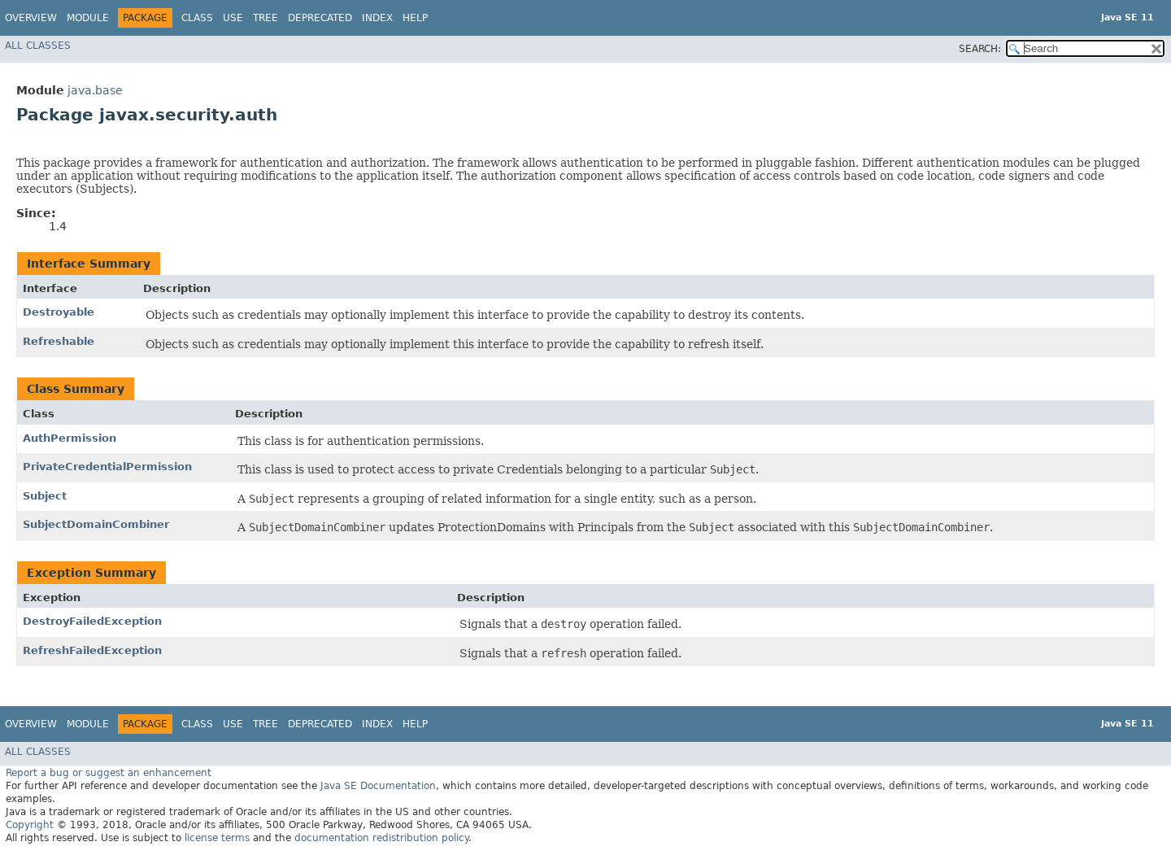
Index (377, 18)
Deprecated (320, 18)
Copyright (30, 825)
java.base (95, 90)
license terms (217, 838)
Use (233, 18)
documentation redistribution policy (381, 838)
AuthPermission (69, 438)
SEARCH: (980, 49)
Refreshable (58, 341)
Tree (265, 18)
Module (88, 18)
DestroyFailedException (92, 621)
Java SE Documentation (378, 786)
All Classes (38, 45)
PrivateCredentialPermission (107, 466)
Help (415, 18)
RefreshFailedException (92, 650)
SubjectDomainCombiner (96, 524)
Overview (31, 18)
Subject (45, 496)
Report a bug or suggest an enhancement (108, 773)
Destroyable (58, 312)
